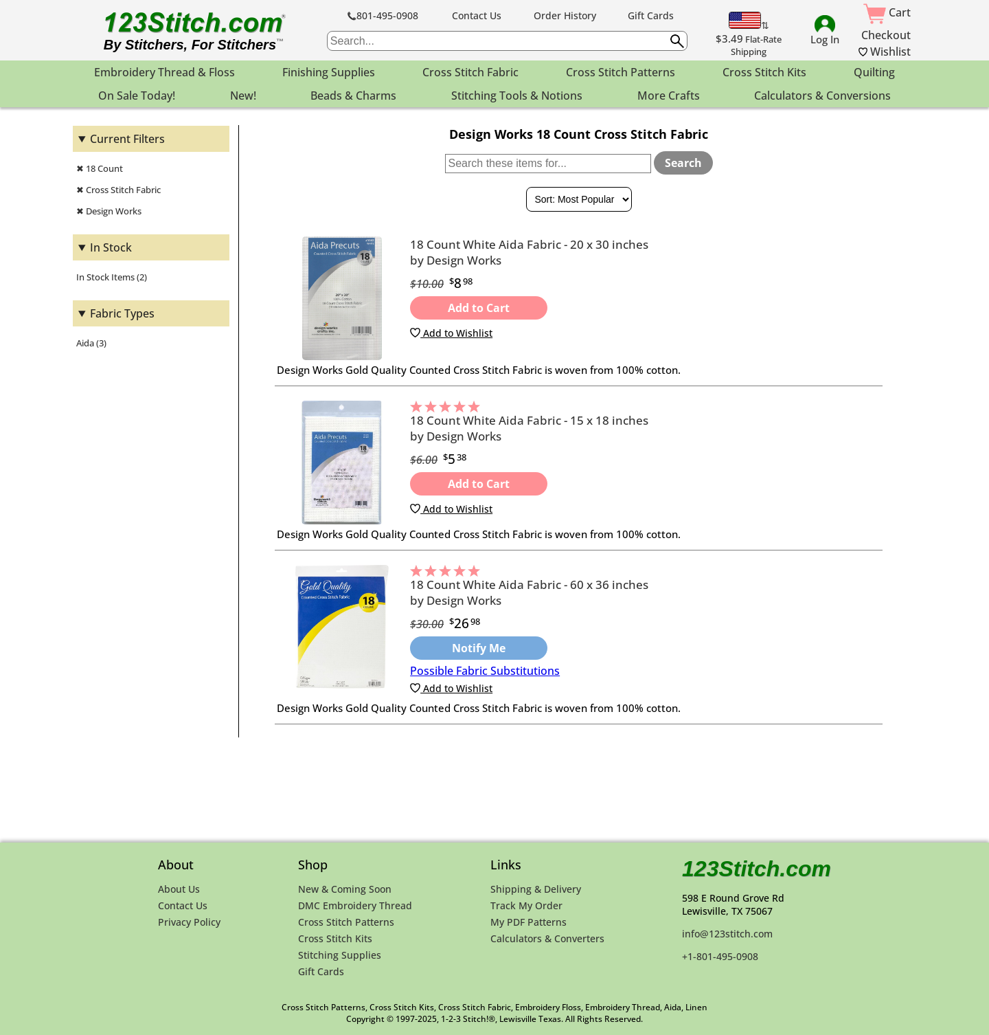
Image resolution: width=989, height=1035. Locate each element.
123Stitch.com (756, 868)
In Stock (111, 247)
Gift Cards (651, 15)
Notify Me (478, 648)
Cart (887, 12)
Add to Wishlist (451, 333)
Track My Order (526, 905)
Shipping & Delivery (535, 888)
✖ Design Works (108, 211)
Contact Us (476, 15)
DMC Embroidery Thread (355, 905)
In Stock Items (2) (111, 277)
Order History (565, 15)
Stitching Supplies (339, 954)
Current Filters (127, 138)
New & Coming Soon (344, 888)
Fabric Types (122, 313)
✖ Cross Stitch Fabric (118, 189)
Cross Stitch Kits (335, 938)
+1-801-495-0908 (720, 956)
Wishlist (885, 51)
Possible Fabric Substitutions (485, 670)
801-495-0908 (383, 15)
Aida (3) (91, 343)
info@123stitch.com (727, 933)
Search (683, 162)
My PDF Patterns (528, 921)
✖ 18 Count (99, 168)
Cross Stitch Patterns (346, 921)
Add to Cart (479, 307)
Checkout (886, 35)
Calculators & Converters (547, 938)
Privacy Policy (189, 921)
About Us (179, 888)
